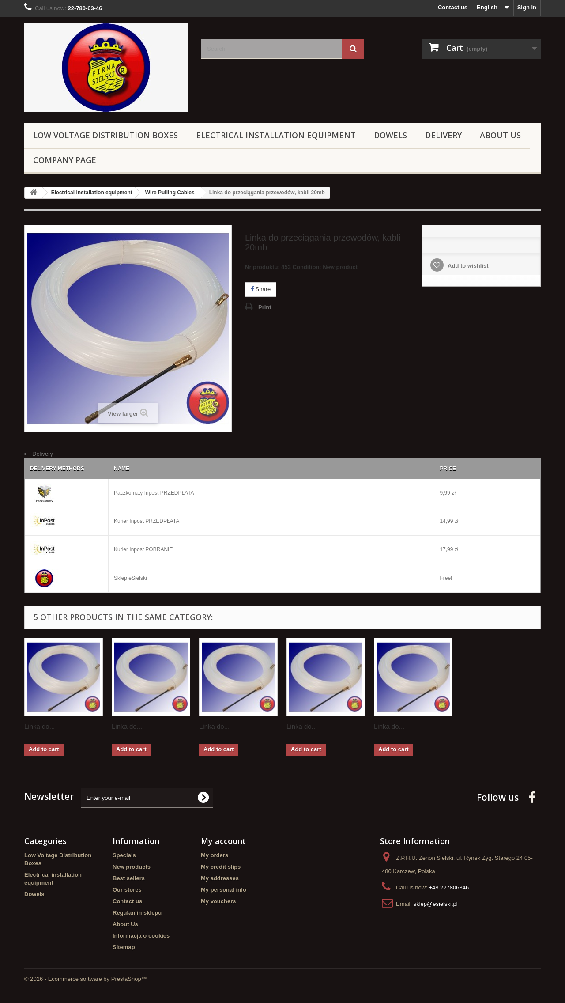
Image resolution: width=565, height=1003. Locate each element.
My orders (214, 855)
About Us (500, 135)
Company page (64, 160)
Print (264, 307)
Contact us (452, 7)
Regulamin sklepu (137, 912)
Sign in (526, 7)
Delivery (443, 135)
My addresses (220, 878)
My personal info (223, 889)
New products (132, 866)
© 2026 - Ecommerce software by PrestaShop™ (85, 979)
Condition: (307, 267)
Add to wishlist (467, 265)
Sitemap (124, 947)
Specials (124, 855)
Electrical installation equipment (276, 135)
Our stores (127, 889)
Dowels (390, 135)
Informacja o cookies (141, 935)
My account (223, 841)
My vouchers (218, 901)
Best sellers (129, 878)
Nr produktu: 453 (301, 268)
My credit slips (221, 866)
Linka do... (39, 726)
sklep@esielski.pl (436, 904)
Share (261, 289)
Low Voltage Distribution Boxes (105, 135)
